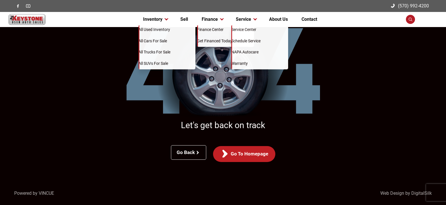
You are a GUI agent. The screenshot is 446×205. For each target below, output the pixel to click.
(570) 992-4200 (410, 6)
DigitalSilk (421, 193)
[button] (419, 22)
